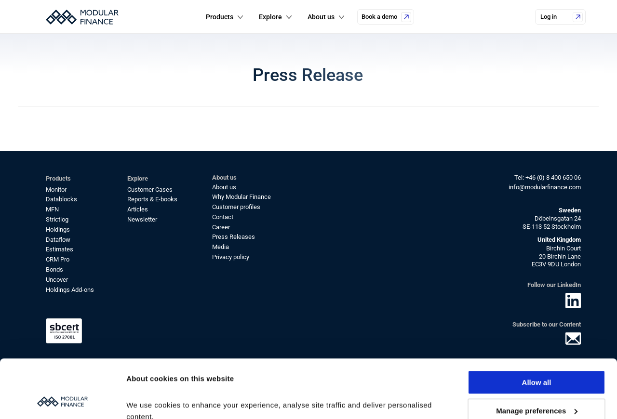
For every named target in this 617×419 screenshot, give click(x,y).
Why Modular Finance (241, 196)
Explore (270, 17)
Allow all (536, 328)
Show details (148, 400)
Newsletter (142, 219)
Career (221, 227)
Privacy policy (230, 257)
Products (219, 17)
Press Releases (233, 236)
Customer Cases (150, 189)
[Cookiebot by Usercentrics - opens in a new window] (62, 400)
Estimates (59, 249)
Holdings (58, 229)
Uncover (57, 279)
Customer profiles (236, 206)
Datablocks (61, 199)
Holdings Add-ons (70, 289)
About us (224, 187)
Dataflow (58, 239)
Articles (137, 209)
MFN (52, 209)
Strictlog (57, 219)
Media (220, 246)
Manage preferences (536, 356)
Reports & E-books (152, 199)
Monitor (56, 189)
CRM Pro (57, 259)
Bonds (54, 269)
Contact (222, 217)
